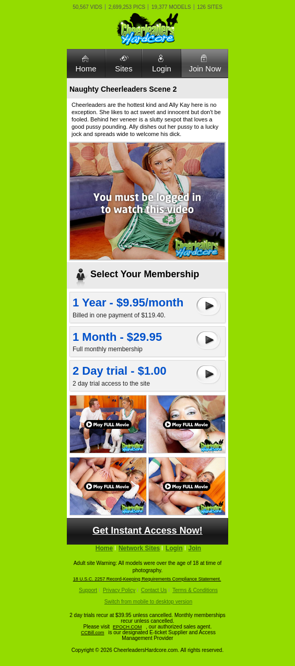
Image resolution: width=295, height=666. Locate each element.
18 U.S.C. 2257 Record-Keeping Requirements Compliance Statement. (147, 579)
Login (161, 68)
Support (88, 590)
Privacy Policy (119, 590)
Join (195, 548)
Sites (123, 68)
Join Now (205, 68)
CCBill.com (92, 632)
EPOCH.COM (127, 627)
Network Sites (139, 548)
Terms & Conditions (195, 590)
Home (85, 68)
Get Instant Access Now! (147, 530)
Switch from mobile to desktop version (148, 602)
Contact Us (154, 590)
